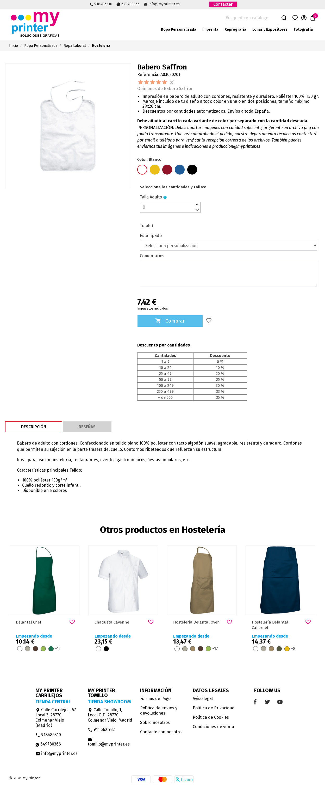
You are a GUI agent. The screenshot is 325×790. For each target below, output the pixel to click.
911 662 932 (101, 729)
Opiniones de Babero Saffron (165, 88)
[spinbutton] (170, 207)
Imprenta (210, 29)
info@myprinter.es (164, 4)
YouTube (202, 4)
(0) (172, 82)
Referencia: (148, 74)
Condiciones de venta (213, 726)
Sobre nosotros (155, 722)
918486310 (103, 4)
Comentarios (152, 255)
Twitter (193, 4)
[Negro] (192, 170)
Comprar (170, 321)
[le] (173, 187)
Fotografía (303, 29)
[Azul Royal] (180, 170)
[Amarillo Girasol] (155, 170)
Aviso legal (203, 698)
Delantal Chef (28, 622)
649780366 (130, 4)
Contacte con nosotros (162, 731)
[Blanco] (142, 170)
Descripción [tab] (33, 426)
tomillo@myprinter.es (109, 742)
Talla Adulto (151, 197)
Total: (145, 225)
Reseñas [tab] (87, 426)
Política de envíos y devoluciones (158, 710)
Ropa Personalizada (178, 29)
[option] (44, 601)
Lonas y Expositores (270, 29)
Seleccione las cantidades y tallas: (173, 187)
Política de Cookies (211, 717)
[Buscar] (252, 18)
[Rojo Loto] (167, 170)
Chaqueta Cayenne (112, 622)
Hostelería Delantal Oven (196, 622)
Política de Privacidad (214, 707)
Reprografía (235, 29)
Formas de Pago (155, 698)
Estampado (151, 235)
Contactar (223, 4)
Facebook (185, 4)
